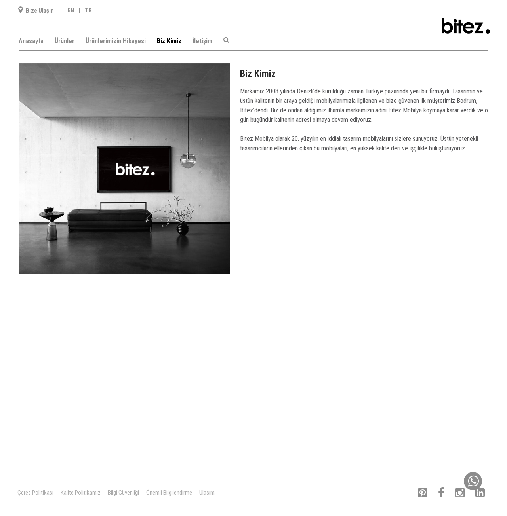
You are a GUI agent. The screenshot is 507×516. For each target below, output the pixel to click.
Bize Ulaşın (36, 10)
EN (70, 10)
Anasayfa (31, 41)
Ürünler (64, 41)
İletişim (202, 41)
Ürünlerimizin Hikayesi (116, 41)
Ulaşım (207, 492)
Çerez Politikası (35, 492)
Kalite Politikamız (81, 492)
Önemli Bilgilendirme (169, 492)
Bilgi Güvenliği (123, 492)
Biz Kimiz (169, 41)
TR (88, 10)
